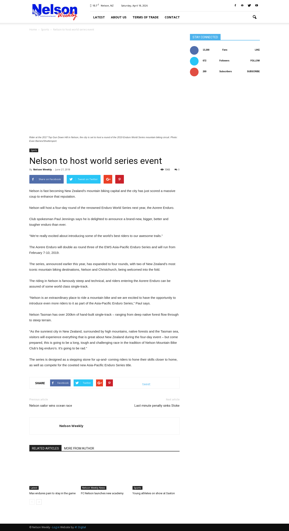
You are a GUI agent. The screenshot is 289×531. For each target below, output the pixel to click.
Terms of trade (146, 17)
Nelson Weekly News (93, 487)
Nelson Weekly (42, 169)
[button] (255, 17)
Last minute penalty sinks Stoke (157, 406)
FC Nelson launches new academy (102, 493)
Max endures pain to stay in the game (52, 493)
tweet (146, 384)
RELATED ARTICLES (45, 448)
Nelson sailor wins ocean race (50, 406)
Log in (56, 527)
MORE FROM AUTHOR (79, 448)
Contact (172, 17)
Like (257, 50)
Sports (34, 150)
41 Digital (80, 527)
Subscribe (253, 71)
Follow (255, 60)
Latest (99, 17)
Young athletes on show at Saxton (154, 493)
